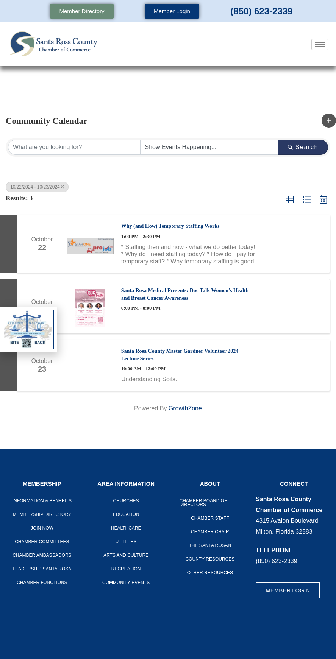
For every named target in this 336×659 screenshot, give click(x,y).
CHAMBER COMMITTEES (42, 541)
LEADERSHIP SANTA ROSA (42, 569)
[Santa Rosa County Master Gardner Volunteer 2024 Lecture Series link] (90, 365)
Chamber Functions (42, 582)
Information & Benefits (42, 500)
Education (126, 514)
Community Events (126, 582)
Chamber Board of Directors (203, 502)
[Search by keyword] (74, 147)
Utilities (126, 541)
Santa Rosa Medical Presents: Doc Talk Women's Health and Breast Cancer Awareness (185, 294)
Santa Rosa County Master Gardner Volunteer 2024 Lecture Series (180, 354)
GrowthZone (185, 408)
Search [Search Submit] (303, 147)
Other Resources (210, 572)
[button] (329, 120)
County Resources (209, 559)
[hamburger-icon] (319, 44)
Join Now (42, 528)
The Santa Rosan (210, 545)
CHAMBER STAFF (210, 518)
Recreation (126, 569)
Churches (126, 500)
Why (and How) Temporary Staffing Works (170, 226)
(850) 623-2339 (261, 11)
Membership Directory (42, 514)
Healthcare (126, 528)
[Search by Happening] (209, 147)
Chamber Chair (210, 531)
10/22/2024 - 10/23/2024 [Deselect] (37, 187)
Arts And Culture (125, 555)
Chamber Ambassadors (42, 555)
